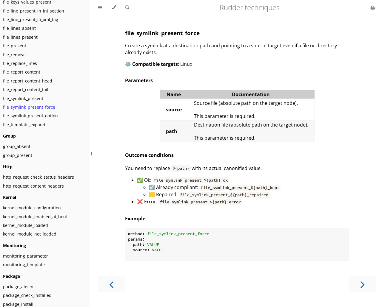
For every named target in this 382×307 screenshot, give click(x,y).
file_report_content (21, 72)
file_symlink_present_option (30, 116)
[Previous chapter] (111, 284)
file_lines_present (20, 37)
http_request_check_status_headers (38, 177)
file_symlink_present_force (29, 107)
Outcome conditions (149, 155)
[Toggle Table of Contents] (100, 7)
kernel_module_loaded (25, 225)
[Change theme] (114, 7)
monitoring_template (24, 264)
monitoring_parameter (25, 256)
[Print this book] (373, 7)
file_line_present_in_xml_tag (30, 19)
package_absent (19, 286)
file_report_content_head (27, 81)
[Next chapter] (362, 284)
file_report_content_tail (25, 89)
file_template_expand (24, 124)
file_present (14, 46)
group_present (17, 155)
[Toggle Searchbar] (127, 7)
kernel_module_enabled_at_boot (35, 216)
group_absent (16, 146)
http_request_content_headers (33, 186)
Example (135, 218)
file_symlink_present (23, 98)
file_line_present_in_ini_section (33, 11)
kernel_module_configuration (32, 208)
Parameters (139, 80)
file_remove (14, 54)
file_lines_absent (19, 28)
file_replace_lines (20, 63)
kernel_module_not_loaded (29, 234)
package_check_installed (27, 295)
